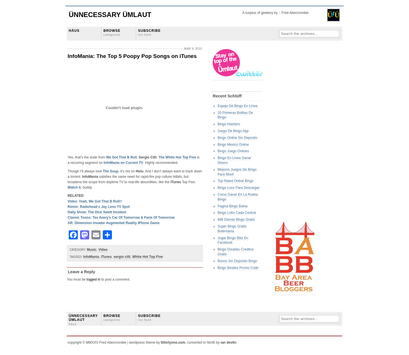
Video (102, 250)
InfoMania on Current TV (123, 163)
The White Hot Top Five (177, 157)
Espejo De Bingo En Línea (238, 106)
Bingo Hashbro (229, 124)
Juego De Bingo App (233, 131)
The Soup (110, 171)
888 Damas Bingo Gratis (236, 220)
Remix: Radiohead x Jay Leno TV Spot (99, 207)
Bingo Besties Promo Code (238, 268)
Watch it (74, 187)
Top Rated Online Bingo (236, 181)
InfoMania (91, 257)
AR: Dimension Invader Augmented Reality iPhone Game (114, 223)
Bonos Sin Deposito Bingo (237, 261)
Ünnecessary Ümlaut (110, 14)
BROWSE (111, 32)
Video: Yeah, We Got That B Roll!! (95, 201)
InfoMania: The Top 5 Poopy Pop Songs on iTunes (132, 56)
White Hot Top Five (147, 257)
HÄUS (74, 31)
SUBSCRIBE (149, 32)
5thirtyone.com (173, 342)
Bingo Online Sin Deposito (237, 138)
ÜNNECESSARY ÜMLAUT (83, 320)
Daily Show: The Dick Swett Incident (97, 212)
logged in (94, 279)
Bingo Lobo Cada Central (237, 213)
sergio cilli (122, 257)
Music (92, 250)
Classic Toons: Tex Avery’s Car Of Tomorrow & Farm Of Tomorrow (121, 218)
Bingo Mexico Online (233, 145)
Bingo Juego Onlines (233, 151)
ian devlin (228, 342)
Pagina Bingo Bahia (232, 206)
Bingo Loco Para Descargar (238, 188)
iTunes (106, 257)
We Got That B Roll (121, 157)
